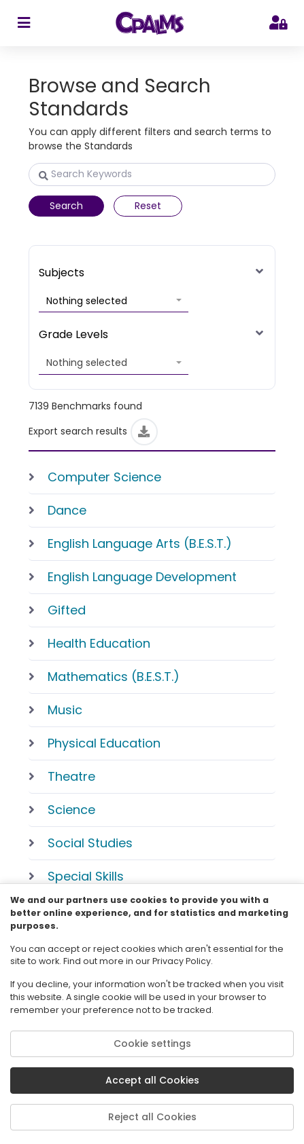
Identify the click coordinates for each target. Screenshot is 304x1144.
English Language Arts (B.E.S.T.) (140, 543)
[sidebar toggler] (23, 23)
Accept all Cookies (152, 1080)
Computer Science (104, 476)
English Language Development (142, 576)
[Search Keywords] (152, 174)
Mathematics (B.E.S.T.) (114, 676)
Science (71, 809)
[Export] (144, 431)
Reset (148, 206)
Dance (67, 510)
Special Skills (86, 876)
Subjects (61, 272)
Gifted (67, 610)
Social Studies (90, 842)
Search (66, 206)
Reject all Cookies (152, 1117)
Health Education (99, 643)
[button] (113, 302)
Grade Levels (73, 334)
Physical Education (104, 743)
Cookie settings (152, 1043)
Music (65, 709)
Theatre (71, 776)
